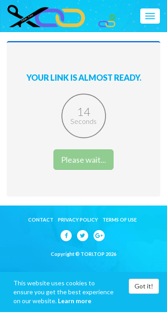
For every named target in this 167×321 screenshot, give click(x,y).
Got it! (143, 286)
